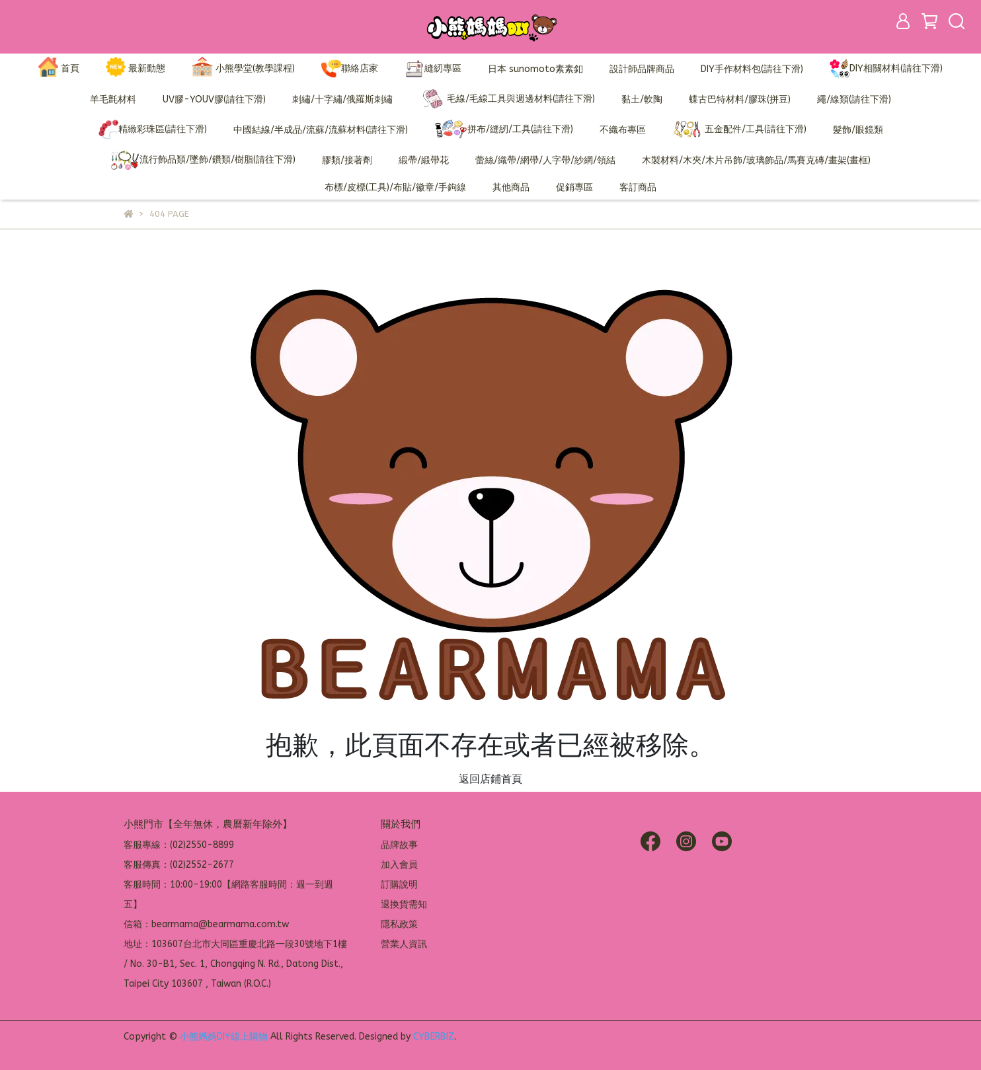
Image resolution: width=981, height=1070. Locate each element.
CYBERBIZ (433, 1036)
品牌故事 (399, 845)
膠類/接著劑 (347, 160)
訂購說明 (399, 884)
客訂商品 (637, 187)
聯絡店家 (349, 69)
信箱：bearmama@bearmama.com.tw (206, 924)
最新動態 (135, 69)
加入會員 (399, 864)
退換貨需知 (404, 904)
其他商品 (511, 187)
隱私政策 (399, 924)
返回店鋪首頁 (490, 779)
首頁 (58, 69)
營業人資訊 (404, 944)
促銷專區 (574, 187)
